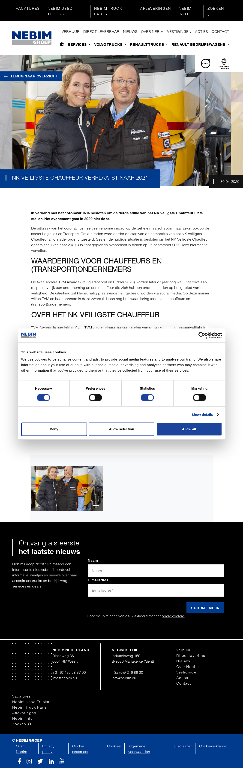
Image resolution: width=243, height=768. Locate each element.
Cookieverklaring (213, 746)
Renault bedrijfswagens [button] (198, 44)
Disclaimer (183, 746)
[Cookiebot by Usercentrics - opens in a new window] (202, 335)
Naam (93, 560)
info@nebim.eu (64, 678)
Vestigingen (179, 31)
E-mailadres (98, 580)
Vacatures (28, 8)
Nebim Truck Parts (108, 11)
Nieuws (130, 31)
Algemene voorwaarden (139, 749)
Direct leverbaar (101, 31)
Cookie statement (80, 749)
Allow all (189, 429)
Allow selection (121, 429)
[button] (67, 488)
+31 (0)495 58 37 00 (69, 672)
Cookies (114, 746)
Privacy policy (48, 749)
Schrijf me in (205, 608)
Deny (54, 429)
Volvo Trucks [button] (108, 44)
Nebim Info (185, 11)
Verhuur (71, 31)
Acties (201, 31)
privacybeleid (173, 616)
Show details (202, 414)
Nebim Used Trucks (60, 11)
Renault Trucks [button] (147, 44)
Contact (220, 31)
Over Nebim (152, 31)
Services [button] (78, 44)
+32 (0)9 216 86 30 (127, 672)
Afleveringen (155, 8)
